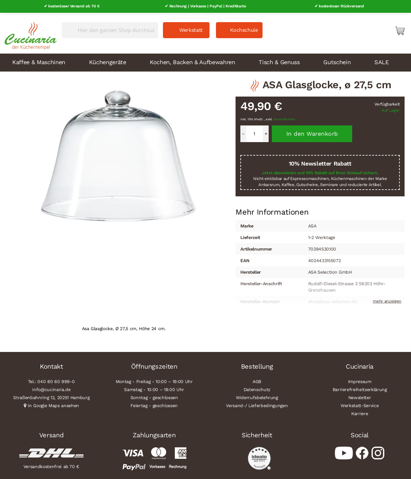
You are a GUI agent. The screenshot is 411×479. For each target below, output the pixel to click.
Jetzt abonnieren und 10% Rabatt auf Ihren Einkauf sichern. (320, 170)
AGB (257, 379)
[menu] (205, 60)
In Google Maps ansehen (53, 403)
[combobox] (110, 28)
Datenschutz (257, 387)
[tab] (272, 210)
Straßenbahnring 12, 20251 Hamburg (51, 395)
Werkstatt (191, 28)
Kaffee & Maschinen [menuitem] (38, 59)
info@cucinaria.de (51, 387)
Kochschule (244, 28)
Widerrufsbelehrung (257, 395)
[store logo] (29, 32)
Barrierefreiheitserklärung (360, 387)
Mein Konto (372, 28)
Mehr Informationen (272, 209)
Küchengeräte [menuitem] (107, 59)
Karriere (359, 411)
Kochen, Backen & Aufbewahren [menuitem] (192, 59)
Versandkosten (284, 117)
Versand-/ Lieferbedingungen (257, 403)
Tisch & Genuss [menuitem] (279, 59)
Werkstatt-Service (360, 403)
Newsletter (359, 395)
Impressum (359, 379)
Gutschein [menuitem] (337, 59)
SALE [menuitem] (381, 59)
